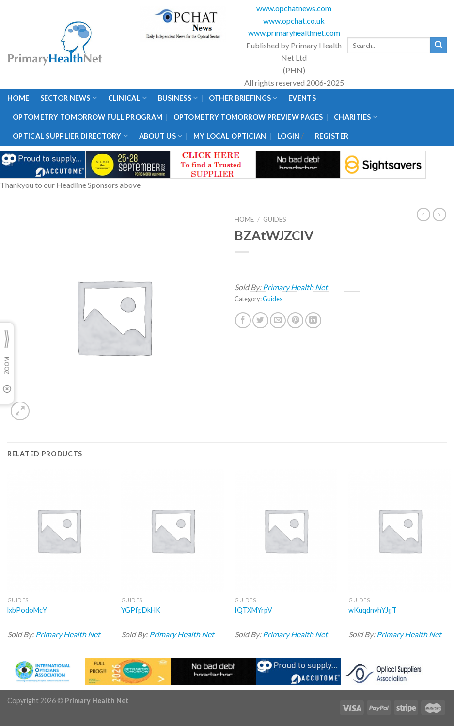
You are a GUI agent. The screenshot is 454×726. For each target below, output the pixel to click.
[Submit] (438, 45)
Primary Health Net (295, 287)
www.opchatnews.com (293, 8)
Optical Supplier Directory (70, 135)
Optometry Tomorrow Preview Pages (248, 117)
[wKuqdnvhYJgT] (399, 530)
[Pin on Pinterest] (295, 320)
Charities (355, 117)
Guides (274, 219)
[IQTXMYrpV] (286, 530)
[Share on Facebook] (243, 320)
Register (331, 136)
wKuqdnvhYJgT (372, 610)
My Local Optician (229, 136)
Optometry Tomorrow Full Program (87, 117)
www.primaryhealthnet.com (294, 32)
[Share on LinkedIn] (313, 320)
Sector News (68, 98)
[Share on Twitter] (260, 320)
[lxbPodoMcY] (58, 530)
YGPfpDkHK (140, 610)
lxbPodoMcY (27, 610)
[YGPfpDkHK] (172, 530)
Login (288, 136)
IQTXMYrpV (253, 610)
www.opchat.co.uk (294, 20)
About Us (161, 135)
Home (18, 98)
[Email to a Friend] (278, 320)
